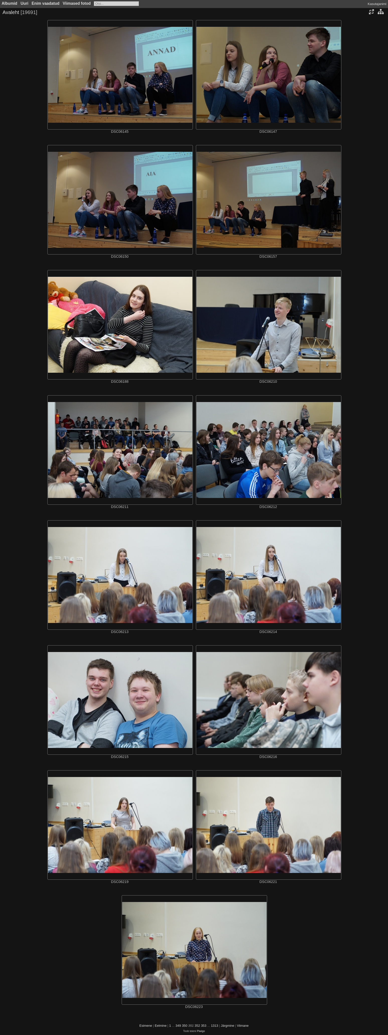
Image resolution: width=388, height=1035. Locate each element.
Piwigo (201, 1030)
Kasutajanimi (377, 4)
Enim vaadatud (45, 3)
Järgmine (227, 1025)
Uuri (24, 3)
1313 (214, 1025)
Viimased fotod (77, 3)
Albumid (9, 3)
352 (197, 1025)
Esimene (145, 1025)
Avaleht (11, 12)
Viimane (243, 1025)
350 (184, 1025)
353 (203, 1025)
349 (178, 1025)
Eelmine (161, 1025)
